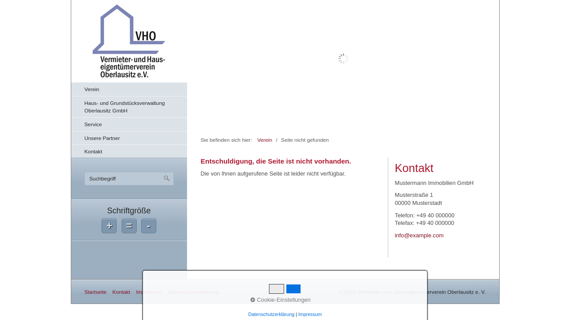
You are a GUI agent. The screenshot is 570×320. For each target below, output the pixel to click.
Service (93, 124)
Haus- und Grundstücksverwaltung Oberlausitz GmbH (125, 107)
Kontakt (93, 151)
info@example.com (419, 235)
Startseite (96, 292)
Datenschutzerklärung (193, 292)
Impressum (149, 292)
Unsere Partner (102, 138)
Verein (92, 89)
